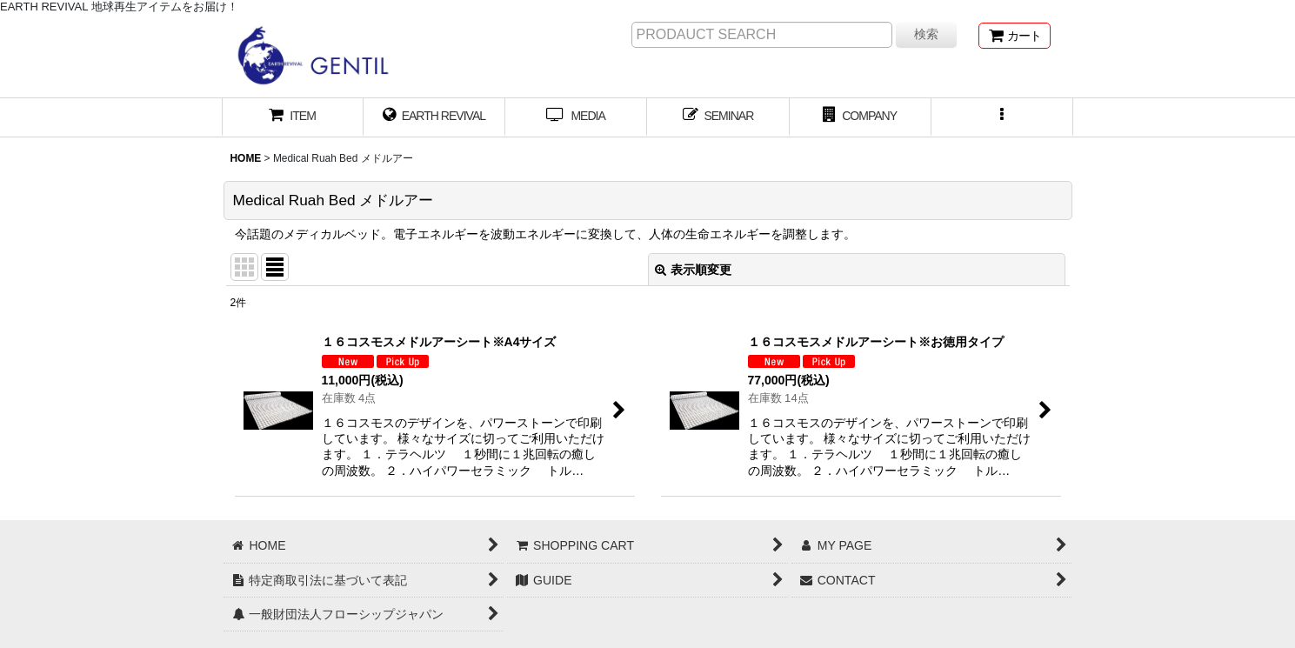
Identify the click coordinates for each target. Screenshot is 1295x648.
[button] (1002, 117)
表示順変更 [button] (693, 270)
